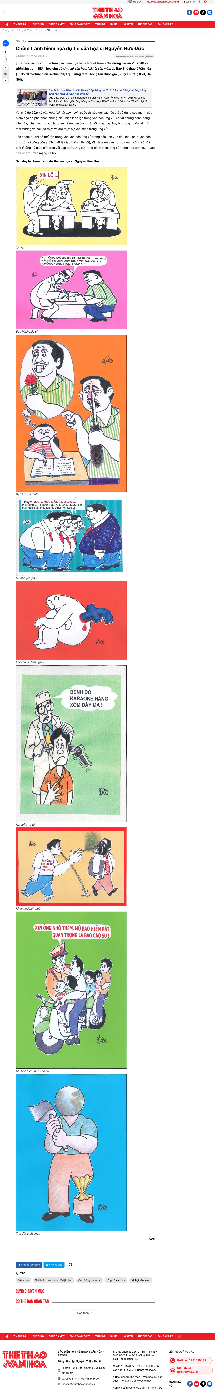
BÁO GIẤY (137, 2)
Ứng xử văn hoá (116, 1280)
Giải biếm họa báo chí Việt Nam (53, 1280)
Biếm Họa (52, 30)
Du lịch (114, 24)
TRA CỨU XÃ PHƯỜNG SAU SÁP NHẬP (163, 2)
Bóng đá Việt (56, 24)
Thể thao (38, 24)
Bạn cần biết (165, 24)
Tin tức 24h (20, 24)
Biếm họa (23, 1280)
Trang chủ (8, 30)
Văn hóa (100, 24)
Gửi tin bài (189, 2)
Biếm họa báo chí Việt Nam (84, 63)
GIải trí (128, 24)
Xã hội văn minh (140, 1280)
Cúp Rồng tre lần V (89, 1280)
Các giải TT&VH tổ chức (30, 30)
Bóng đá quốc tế (80, 24)
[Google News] (134, 57)
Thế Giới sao (145, 24)
